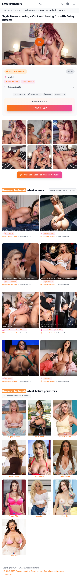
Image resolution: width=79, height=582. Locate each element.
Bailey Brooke (30, 10)
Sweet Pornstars (12, 3)
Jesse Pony (9, 233)
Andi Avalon (9, 330)
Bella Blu (58, 330)
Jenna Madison (10, 282)
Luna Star (8, 378)
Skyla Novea (28, 81)
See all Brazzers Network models (16, 396)
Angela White (48, 330)
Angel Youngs (48, 282)
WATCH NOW (39, 108)
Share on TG (34, 94)
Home (7, 10)
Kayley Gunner (49, 233)
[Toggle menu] (74, 4)
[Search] (40, 3)
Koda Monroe (21, 330)
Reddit (47, 94)
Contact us (7, 574)
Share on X (19, 94)
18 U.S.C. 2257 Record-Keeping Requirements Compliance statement (33, 571)
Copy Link (60, 94)
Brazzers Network (16, 71)
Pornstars (17, 10)
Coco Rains (47, 378)
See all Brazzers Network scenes (62, 190)
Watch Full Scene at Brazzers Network (39, 174)
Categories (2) (39, 87)
